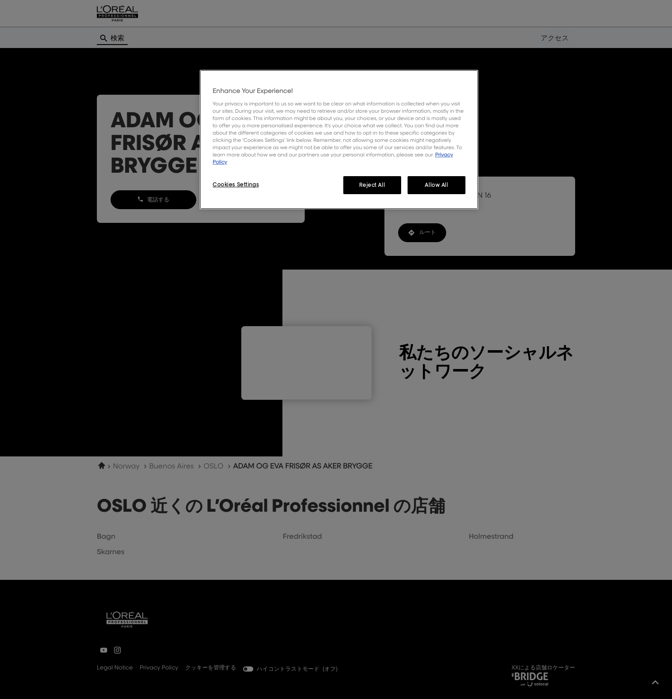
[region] (339, 139)
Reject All (372, 185)
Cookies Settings (236, 184)
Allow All (436, 185)
